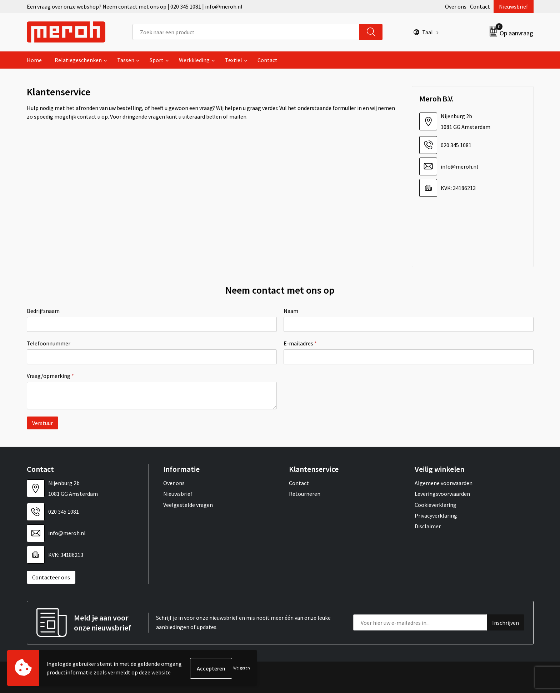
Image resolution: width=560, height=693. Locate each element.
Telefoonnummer (48, 343)
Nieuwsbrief (513, 6)
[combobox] (246, 32)
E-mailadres (300, 343)
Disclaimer (428, 526)
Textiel (233, 60)
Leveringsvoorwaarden (442, 493)
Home (34, 60)
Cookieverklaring (435, 504)
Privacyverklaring (436, 515)
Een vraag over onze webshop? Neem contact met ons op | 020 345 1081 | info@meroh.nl (134, 6)
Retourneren (304, 493)
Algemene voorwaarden (443, 483)
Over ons (455, 6)
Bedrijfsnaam (43, 310)
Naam (291, 310)
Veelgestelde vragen (188, 504)
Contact (480, 6)
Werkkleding (194, 60)
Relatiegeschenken (78, 60)
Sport (157, 60)
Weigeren (241, 668)
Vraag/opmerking (50, 375)
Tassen (125, 60)
